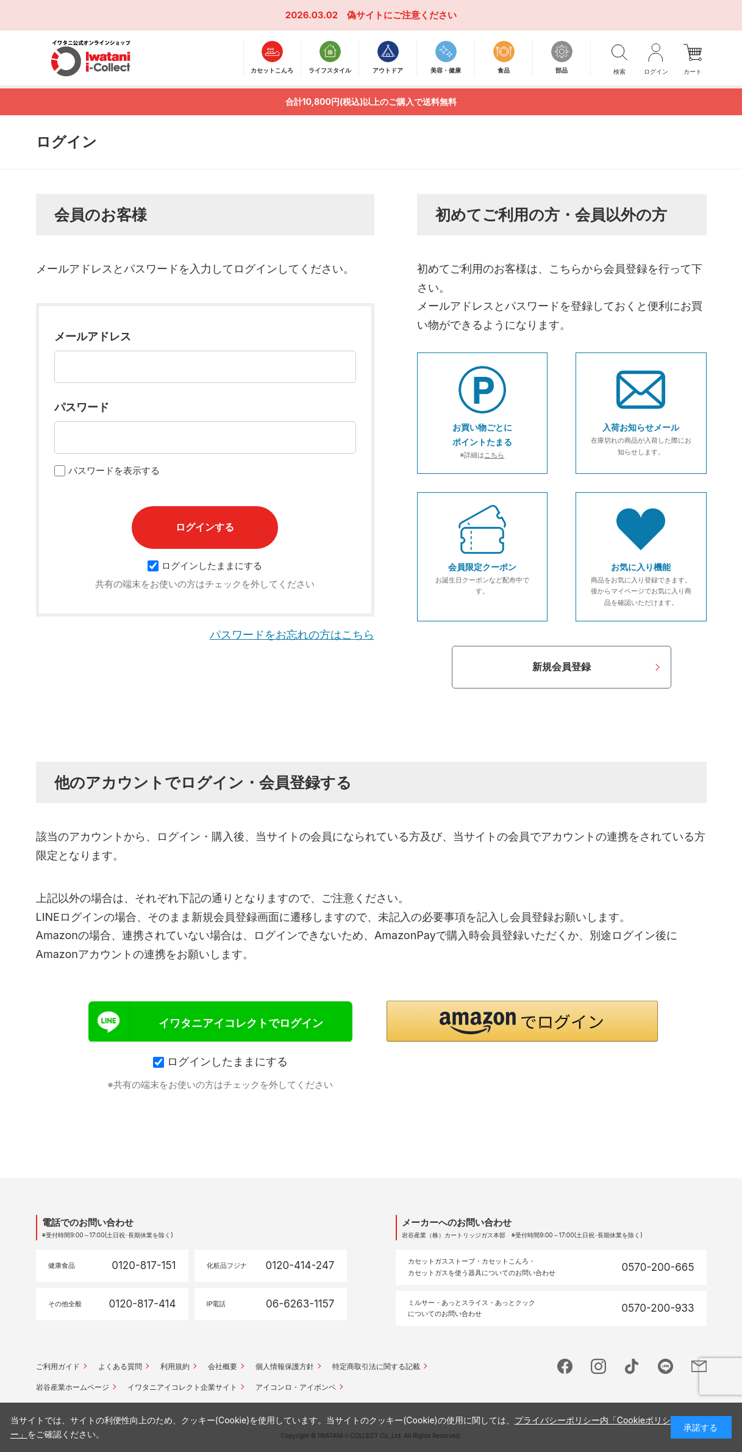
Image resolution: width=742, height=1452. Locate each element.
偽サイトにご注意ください (402, 15)
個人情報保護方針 (284, 1366)
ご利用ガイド (58, 1366)
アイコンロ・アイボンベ (295, 1387)
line (665, 1366)
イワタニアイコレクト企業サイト (182, 1387)
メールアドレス (92, 336)
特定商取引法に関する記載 (376, 1366)
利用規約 (175, 1366)
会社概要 (222, 1366)
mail (699, 1366)
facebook (565, 1366)
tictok (632, 1366)
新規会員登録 (561, 666)
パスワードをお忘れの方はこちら (292, 634)
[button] (522, 1021)
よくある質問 (120, 1366)
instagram (598, 1366)
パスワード (81, 407)
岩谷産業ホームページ (72, 1387)
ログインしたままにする (205, 565)
